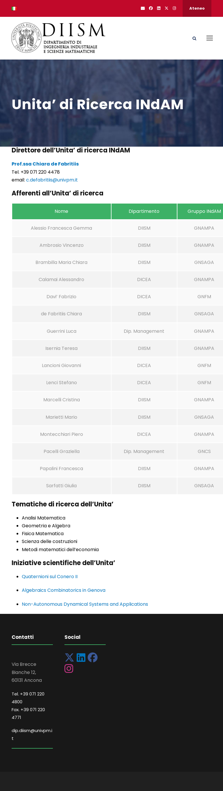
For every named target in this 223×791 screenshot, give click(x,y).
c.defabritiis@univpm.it (52, 180)
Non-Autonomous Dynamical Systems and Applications (85, 604)
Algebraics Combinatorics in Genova (63, 590)
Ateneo (197, 8)
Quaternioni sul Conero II (50, 576)
